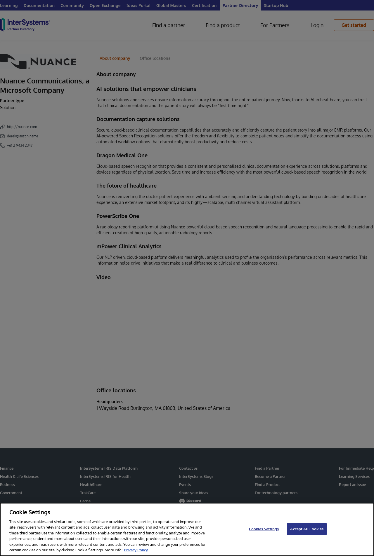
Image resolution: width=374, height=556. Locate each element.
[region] (187, 529)
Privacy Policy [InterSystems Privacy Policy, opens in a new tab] (136, 550)
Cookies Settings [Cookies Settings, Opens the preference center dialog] (264, 529)
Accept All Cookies (306, 529)
